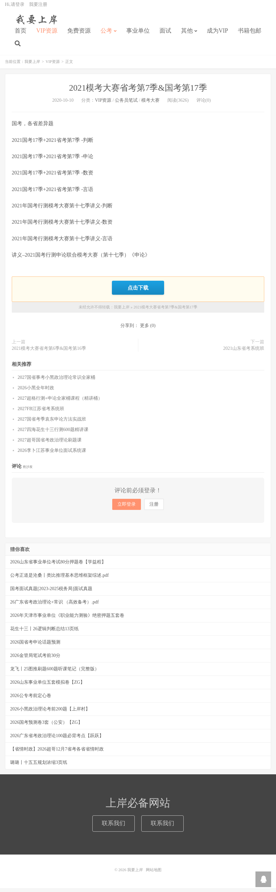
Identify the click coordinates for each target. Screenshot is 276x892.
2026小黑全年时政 (36, 391)
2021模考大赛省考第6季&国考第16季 (49, 352)
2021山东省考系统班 (243, 352)
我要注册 (38, 8)
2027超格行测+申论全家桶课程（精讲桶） (60, 402)
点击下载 (138, 291)
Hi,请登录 (14, 8)
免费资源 (79, 34)
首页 (20, 34)
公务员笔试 (126, 104)
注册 (154, 508)
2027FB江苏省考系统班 (41, 412)
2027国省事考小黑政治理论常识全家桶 (56, 381)
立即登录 (126, 508)
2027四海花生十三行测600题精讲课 (53, 433)
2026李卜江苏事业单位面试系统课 (52, 454)
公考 (106, 34)
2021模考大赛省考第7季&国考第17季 (138, 92)
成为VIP (217, 34)
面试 (165, 34)
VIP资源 (46, 34)
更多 (144, 329)
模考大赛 (150, 104)
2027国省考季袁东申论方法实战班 (52, 423)
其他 (187, 34)
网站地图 (153, 873)
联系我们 (113, 827)
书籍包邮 (249, 34)
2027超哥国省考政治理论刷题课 (50, 443)
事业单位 (138, 34)
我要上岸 (35, 23)
